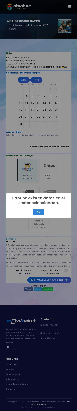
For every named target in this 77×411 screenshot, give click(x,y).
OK (38, 212)
